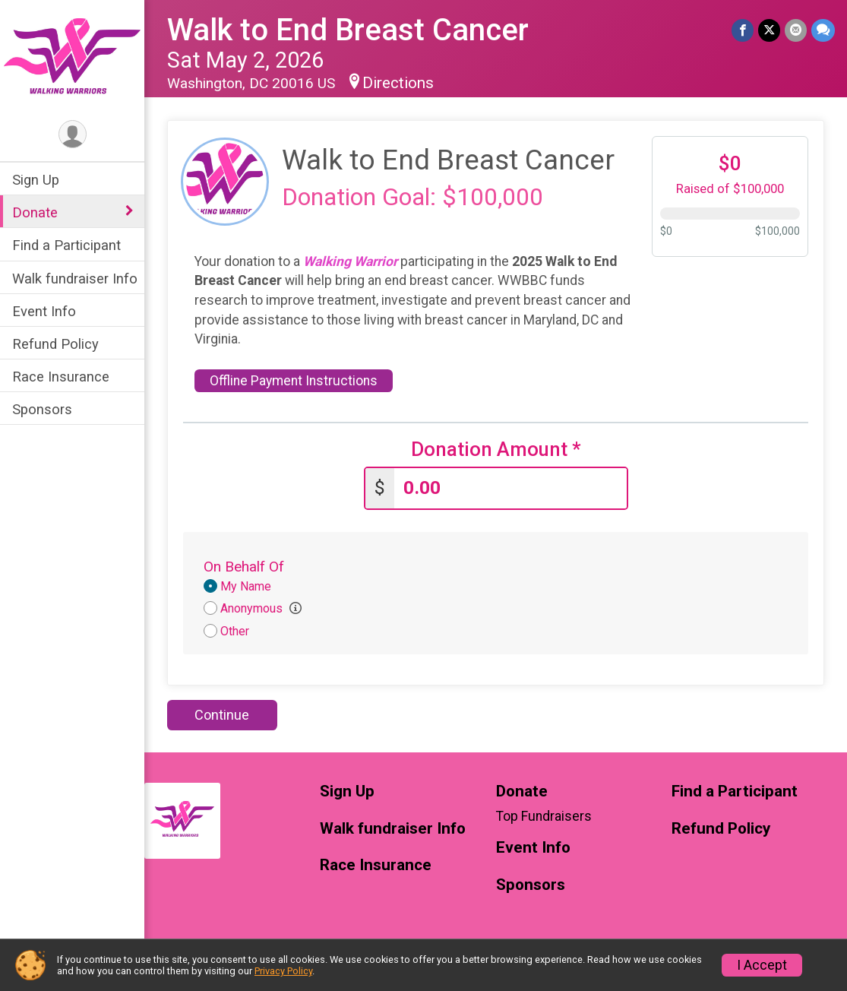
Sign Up (35, 180)
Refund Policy (55, 344)
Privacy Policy (283, 971)
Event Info (44, 311)
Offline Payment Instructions (294, 380)
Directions (398, 83)
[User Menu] (72, 134)
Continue (221, 715)
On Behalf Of (244, 567)
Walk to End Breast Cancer (348, 30)
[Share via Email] (796, 30)
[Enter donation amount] (510, 488)
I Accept (762, 965)
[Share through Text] (823, 30)
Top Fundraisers (544, 816)
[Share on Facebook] (743, 30)
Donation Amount (496, 450)
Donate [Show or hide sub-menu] (35, 212)
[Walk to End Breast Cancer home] (72, 58)
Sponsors (42, 409)
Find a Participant (66, 245)
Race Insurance (60, 377)
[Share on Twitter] (769, 30)
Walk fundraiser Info (74, 279)
